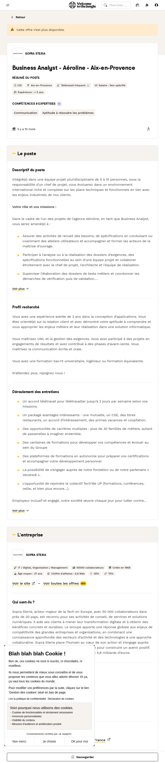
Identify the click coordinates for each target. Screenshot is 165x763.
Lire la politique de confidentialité (27, 698)
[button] (17, 53)
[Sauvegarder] (82, 757)
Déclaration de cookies (61, 698)
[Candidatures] (137, 5)
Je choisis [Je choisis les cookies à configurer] (49, 741)
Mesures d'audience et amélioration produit (36, 724)
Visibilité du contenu (23, 720)
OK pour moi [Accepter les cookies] (79, 741)
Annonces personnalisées (26, 716)
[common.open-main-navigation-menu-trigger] (7, 5)
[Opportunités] (147, 5)
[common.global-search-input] (116, 5)
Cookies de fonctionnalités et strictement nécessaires (42, 712)
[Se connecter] (156, 5)
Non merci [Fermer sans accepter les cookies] (19, 741)
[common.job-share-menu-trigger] (148, 129)
